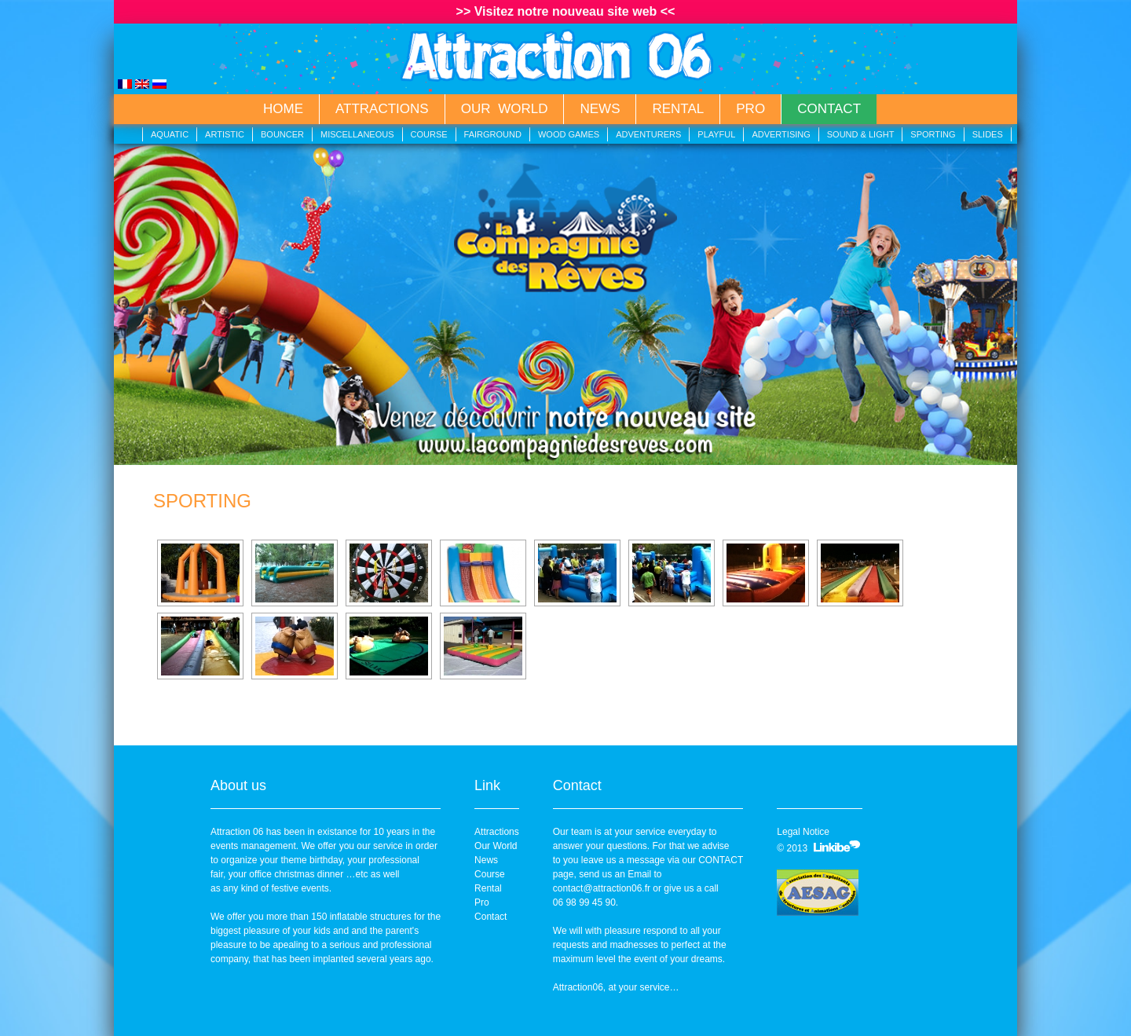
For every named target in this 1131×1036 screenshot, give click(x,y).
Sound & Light (861, 134)
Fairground (493, 134)
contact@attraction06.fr (601, 888)
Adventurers (648, 134)
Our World (504, 108)
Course (429, 134)
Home (283, 108)
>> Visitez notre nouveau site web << (565, 11)
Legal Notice (803, 831)
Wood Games (568, 134)
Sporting (932, 134)
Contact (829, 108)
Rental (678, 108)
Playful (716, 134)
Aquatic (169, 134)
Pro (750, 108)
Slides (987, 134)
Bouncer (282, 134)
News (600, 108)
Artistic (224, 134)
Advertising (781, 134)
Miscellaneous (357, 134)
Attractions (382, 108)
